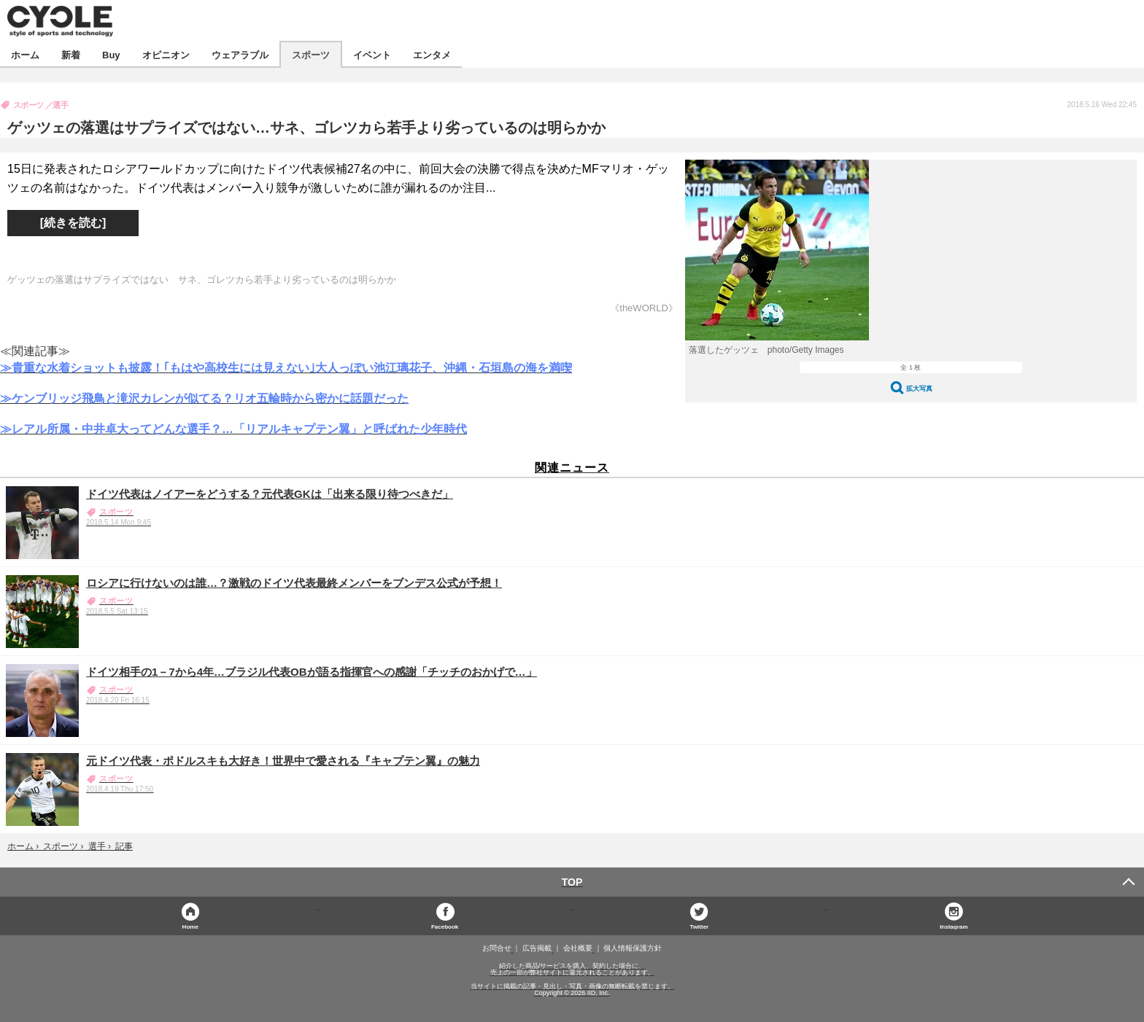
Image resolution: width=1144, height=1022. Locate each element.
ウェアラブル (240, 54)
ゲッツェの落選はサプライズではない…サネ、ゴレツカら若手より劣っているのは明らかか (306, 128)
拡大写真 (919, 388)
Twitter (699, 926)
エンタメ (432, 54)
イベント (372, 54)
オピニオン (166, 54)
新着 (70, 54)
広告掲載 (537, 948)
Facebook (444, 926)
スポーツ (311, 54)
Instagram (953, 926)
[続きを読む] (73, 223)
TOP (572, 882)
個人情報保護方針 (632, 948)
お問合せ (496, 948)
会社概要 (577, 948)
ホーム (25, 54)
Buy (111, 54)
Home (190, 926)
